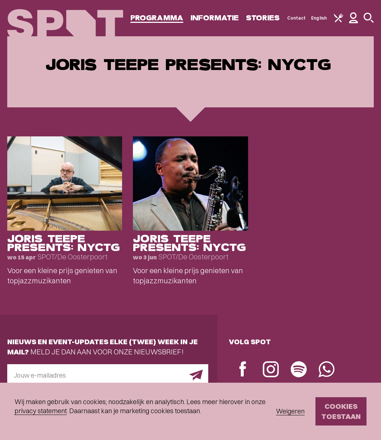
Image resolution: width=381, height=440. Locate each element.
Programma (156, 17)
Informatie (214, 17)
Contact (296, 18)
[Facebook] (243, 370)
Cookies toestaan (341, 411)
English (319, 18)
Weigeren (290, 411)
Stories (263, 17)
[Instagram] (271, 370)
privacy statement (40, 411)
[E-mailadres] (107, 375)
